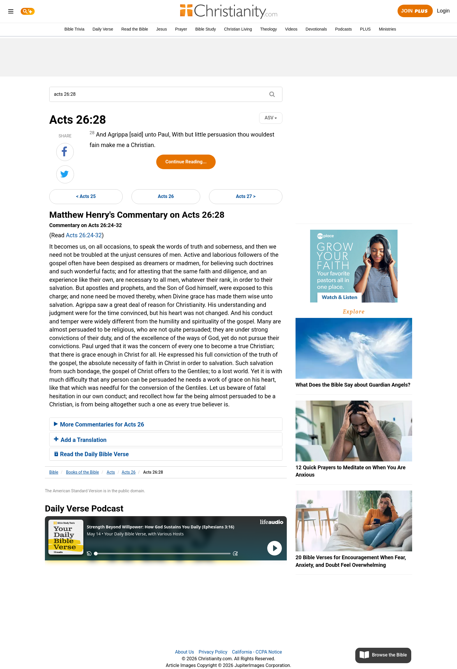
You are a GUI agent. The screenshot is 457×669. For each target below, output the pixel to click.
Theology (268, 29)
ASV (271, 118)
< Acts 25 (86, 196)
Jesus (161, 29)
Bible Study (205, 29)
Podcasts (343, 29)
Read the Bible (134, 29)
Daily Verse (102, 29)
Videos (291, 29)
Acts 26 (166, 196)
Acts (111, 472)
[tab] (166, 424)
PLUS (365, 29)
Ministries (387, 29)
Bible (53, 472)
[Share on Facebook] (65, 152)
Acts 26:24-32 (84, 235)
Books (82, 472)
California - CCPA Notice (257, 652)
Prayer (181, 29)
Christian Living (238, 29)
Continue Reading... (185, 161)
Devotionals (316, 29)
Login (443, 11)
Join (415, 11)
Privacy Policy (213, 652)
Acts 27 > (245, 196)
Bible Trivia (74, 29)
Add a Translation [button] (80, 439)
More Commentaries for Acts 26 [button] (99, 424)
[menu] (10, 12)
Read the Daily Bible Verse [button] (91, 454)
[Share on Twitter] (65, 174)
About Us (184, 652)
